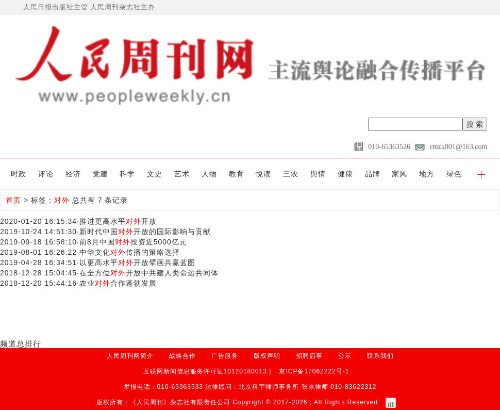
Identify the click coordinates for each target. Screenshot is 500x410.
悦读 (263, 174)
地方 (427, 174)
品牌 (372, 174)
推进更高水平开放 (118, 221)
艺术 (182, 174)
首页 (13, 200)
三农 (290, 174)
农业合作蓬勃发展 (118, 283)
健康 (345, 174)
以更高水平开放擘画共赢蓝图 (137, 262)
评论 (46, 174)
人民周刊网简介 (130, 355)
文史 (154, 174)
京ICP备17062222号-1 (314, 371)
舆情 (318, 174)
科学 (127, 174)
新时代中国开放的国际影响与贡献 (145, 231)
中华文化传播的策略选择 (129, 252)
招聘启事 (309, 355)
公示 (345, 355)
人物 (209, 174)
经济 (73, 174)
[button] (481, 174)
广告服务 (224, 355)
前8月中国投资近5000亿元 (133, 242)
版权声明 (267, 355)
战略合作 (182, 355)
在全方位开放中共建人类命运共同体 (149, 273)
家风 (399, 174)
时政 (18, 174)
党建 (100, 174)
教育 (236, 174)
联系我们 (380, 355)
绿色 (454, 174)
